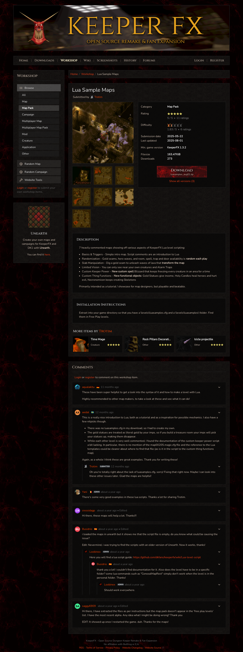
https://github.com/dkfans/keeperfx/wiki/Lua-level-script (167, 557)
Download (182, 172)
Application (29, 147)
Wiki (87, 60)
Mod (24, 134)
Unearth (39, 233)
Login (199, 60)
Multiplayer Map (32, 121)
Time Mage (98, 339)
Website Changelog (132, 647)
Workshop (69, 60)
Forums (149, 60)
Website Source (154, 647)
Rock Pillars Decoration (157, 339)
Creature (27, 141)
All (24, 95)
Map (24, 101)
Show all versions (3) (182, 181)
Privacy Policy (113, 647)
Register (217, 60)
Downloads (44, 60)
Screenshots (107, 60)
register (32, 188)
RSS (81, 647)
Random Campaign (33, 172)
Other (25, 154)
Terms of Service (94, 647)
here (47, 254)
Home (23, 60)
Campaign (28, 114)
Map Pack (27, 108)
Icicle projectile (203, 339)
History (130, 60)
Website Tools (30, 180)
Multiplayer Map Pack (35, 127)
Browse (26, 88)
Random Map (29, 164)
